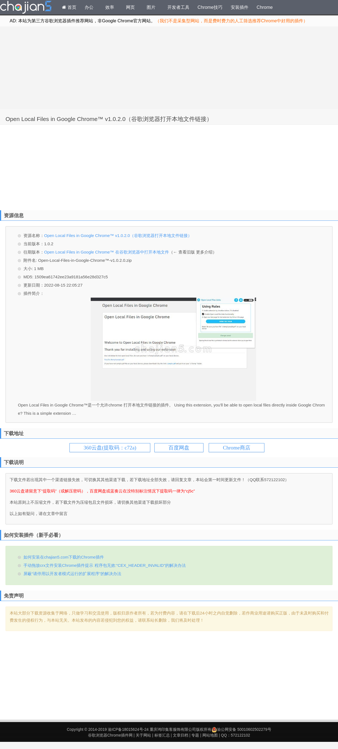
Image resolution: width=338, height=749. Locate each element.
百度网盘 (178, 448)
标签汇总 (162, 735)
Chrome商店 (236, 448)
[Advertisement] (169, 67)
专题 (195, 735)
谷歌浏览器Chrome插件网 (110, 735)
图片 (151, 7)
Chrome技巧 (210, 7)
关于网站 (143, 735)
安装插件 (239, 7)
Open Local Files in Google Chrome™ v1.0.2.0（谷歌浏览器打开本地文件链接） (109, 119)
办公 (89, 7)
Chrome (265, 7)
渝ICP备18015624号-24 (128, 729)
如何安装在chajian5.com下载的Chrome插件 (63, 557)
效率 (109, 7)
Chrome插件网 (26, 8)
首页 (69, 7)
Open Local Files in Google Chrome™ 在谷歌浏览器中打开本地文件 (106, 252)
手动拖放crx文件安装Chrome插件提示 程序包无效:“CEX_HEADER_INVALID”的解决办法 (104, 565)
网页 (130, 7)
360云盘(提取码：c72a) (110, 448)
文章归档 (180, 735)
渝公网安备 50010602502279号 (241, 729)
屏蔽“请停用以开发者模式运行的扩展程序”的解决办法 (72, 573)
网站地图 (210, 735)
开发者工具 (178, 7)
